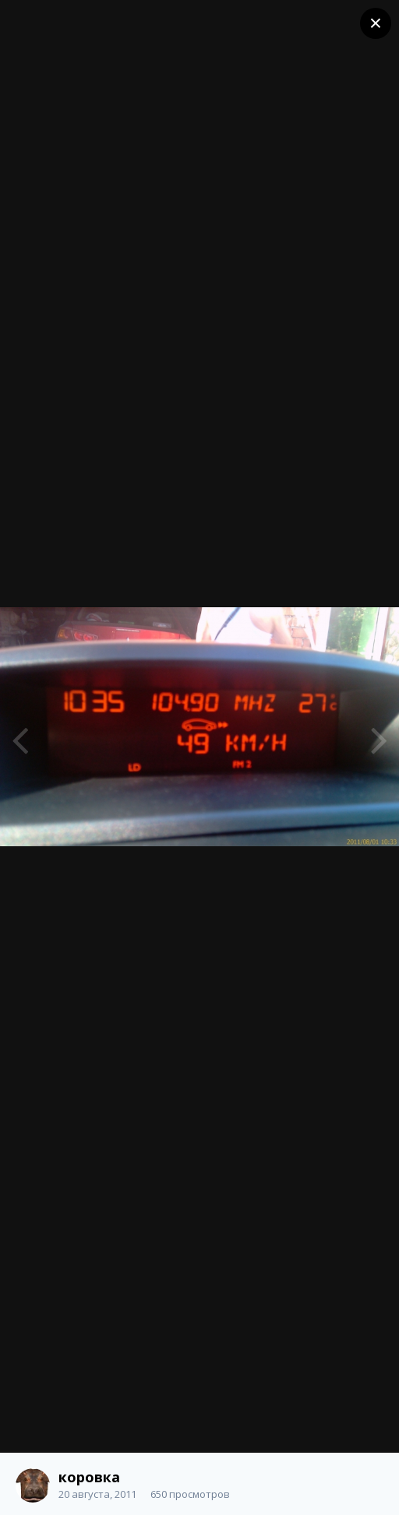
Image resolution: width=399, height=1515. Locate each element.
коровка (89, 1477)
